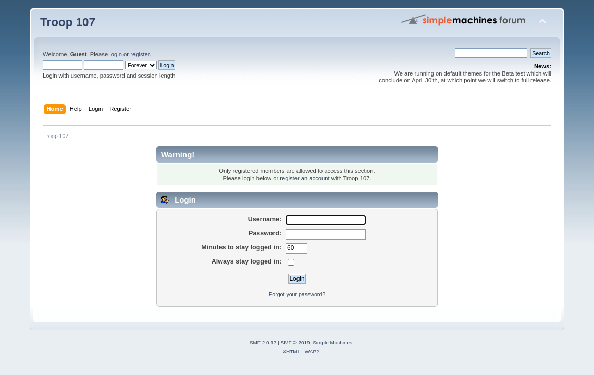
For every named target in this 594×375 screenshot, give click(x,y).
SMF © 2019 (295, 342)
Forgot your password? (297, 294)
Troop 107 (67, 22)
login (115, 54)
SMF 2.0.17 (263, 342)
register (140, 54)
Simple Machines (332, 342)
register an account (304, 178)
